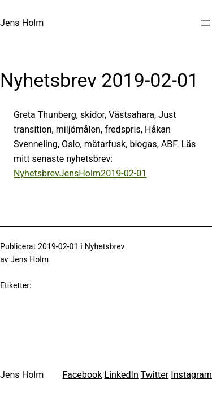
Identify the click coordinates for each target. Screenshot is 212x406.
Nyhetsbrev (105, 246)
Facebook (82, 374)
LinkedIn (121, 374)
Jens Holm (22, 22)
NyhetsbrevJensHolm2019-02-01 (80, 173)
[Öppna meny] (205, 23)
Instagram (191, 374)
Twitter (155, 374)
